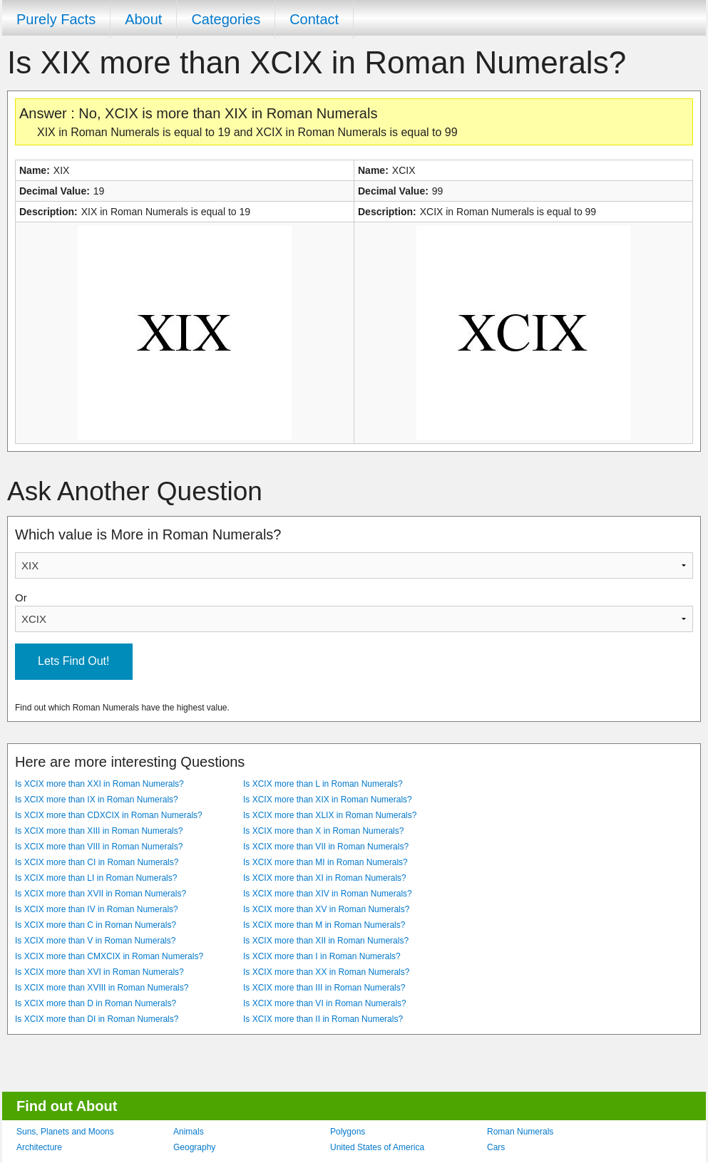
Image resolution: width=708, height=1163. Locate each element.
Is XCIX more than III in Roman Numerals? (324, 988)
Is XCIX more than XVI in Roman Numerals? (99, 972)
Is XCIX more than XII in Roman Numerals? (326, 941)
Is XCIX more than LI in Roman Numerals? (96, 878)
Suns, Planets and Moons (65, 1132)
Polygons (347, 1132)
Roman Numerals (520, 1132)
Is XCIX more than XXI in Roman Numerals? (99, 784)
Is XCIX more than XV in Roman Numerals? (326, 909)
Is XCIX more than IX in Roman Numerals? (96, 800)
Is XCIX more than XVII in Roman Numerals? (100, 894)
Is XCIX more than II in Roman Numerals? (323, 1019)
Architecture (39, 1147)
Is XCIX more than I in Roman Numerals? (322, 956)
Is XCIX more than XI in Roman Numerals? (324, 878)
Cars (496, 1147)
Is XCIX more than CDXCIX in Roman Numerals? (108, 815)
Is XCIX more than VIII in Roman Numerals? (99, 847)
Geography (194, 1147)
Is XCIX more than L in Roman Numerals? (323, 784)
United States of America (377, 1147)
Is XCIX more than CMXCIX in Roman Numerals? (109, 956)
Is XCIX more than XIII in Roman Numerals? (99, 831)
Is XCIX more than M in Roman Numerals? (324, 925)
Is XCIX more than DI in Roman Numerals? (96, 1019)
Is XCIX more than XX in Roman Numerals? (326, 972)
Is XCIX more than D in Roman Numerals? (95, 1003)
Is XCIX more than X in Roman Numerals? (323, 831)
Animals (188, 1132)
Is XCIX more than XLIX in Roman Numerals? (329, 815)
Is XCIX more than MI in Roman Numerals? (325, 862)
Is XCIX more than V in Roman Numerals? (95, 941)
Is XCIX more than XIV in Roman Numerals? (327, 894)
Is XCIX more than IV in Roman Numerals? (96, 909)
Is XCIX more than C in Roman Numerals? (95, 925)
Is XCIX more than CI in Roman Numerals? (96, 862)
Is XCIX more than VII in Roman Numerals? (326, 847)
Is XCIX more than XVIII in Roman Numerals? (101, 988)
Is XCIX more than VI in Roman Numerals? (324, 1003)
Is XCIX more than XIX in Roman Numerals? (327, 800)
